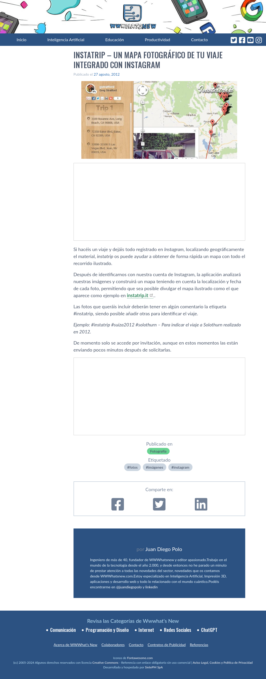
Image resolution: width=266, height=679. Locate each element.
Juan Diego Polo (163, 549)
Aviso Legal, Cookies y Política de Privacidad (223, 662)
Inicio (21, 39)
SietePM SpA (154, 667)
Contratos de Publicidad (166, 644)
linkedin (151, 587)
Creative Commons (105, 662)
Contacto (199, 39)
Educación (114, 39)
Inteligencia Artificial (65, 39)
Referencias (199, 644)
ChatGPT (209, 629)
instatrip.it (137, 295)
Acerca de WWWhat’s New (75, 644)
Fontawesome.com (140, 658)
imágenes (155, 467)
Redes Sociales (177, 629)
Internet (146, 629)
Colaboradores (113, 644)
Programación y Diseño (107, 629)
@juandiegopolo (129, 587)
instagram (181, 467)
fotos (133, 467)
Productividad (157, 39)
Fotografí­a (158, 451)
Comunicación (63, 629)
